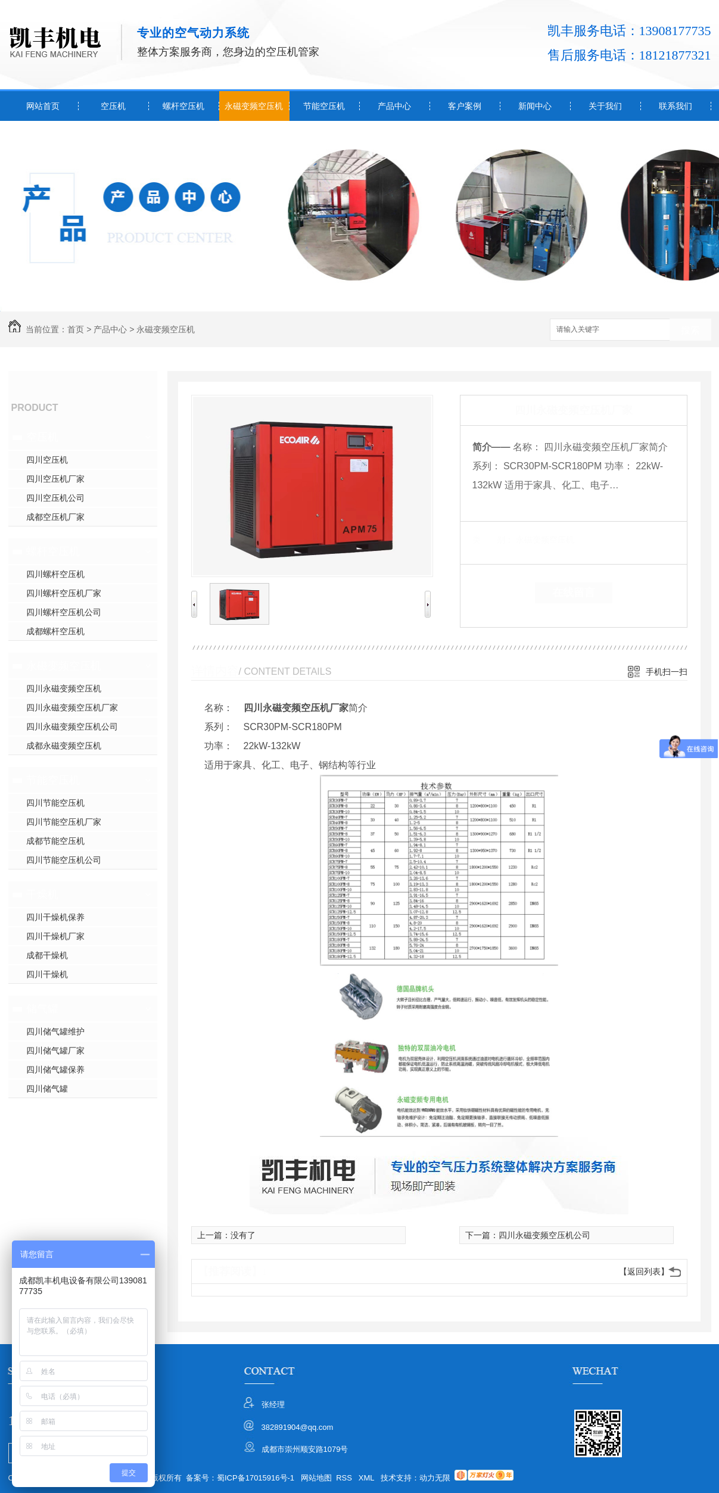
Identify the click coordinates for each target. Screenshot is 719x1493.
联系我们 (675, 106)
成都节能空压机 (55, 841)
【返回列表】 (644, 1271)
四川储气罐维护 (55, 1031)
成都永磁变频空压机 (63, 745)
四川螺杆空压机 (55, 574)
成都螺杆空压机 (55, 631)
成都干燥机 (47, 955)
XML (367, 1477)
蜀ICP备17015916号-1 (255, 1477)
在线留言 (573, 593)
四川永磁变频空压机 (63, 688)
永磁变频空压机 (254, 106)
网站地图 (316, 1477)
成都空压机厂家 (55, 517)
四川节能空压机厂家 (63, 822)
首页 (75, 329)
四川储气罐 (47, 1088)
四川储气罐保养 (55, 1069)
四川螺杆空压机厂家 (63, 593)
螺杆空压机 (183, 106)
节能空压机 (324, 106)
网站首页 (43, 106)
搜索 (690, 330)
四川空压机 (47, 460)
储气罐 (42, 1009)
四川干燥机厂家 (55, 936)
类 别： (492, 539)
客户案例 (464, 106)
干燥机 (42, 894)
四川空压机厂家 (55, 479)
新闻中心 (535, 106)
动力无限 (434, 1477)
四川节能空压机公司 (63, 860)
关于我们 (605, 106)
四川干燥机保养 (55, 917)
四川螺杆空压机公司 (63, 612)
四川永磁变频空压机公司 (72, 726)
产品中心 (394, 106)
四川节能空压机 (55, 803)
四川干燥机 (47, 974)
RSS (345, 1477)
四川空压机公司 (55, 498)
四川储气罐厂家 (55, 1050)
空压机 (113, 106)
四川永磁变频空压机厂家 (72, 707)
